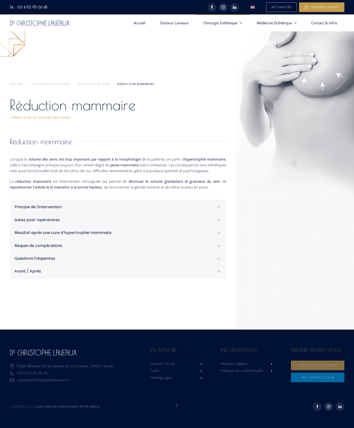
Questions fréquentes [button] (34, 258)
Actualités (281, 7)
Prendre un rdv (321, 7)
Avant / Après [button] (27, 271)
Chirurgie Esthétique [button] (223, 22)
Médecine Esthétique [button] (277, 22)
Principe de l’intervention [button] (38, 207)
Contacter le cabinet (317, 365)
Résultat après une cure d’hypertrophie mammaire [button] (62, 232)
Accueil (139, 22)
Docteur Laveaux (174, 22)
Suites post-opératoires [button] (37, 220)
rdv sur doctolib (317, 377)
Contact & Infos (324, 22)
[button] (177, 406)
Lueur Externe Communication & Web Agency (68, 406)
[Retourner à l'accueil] (40, 22)
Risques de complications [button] (38, 245)
